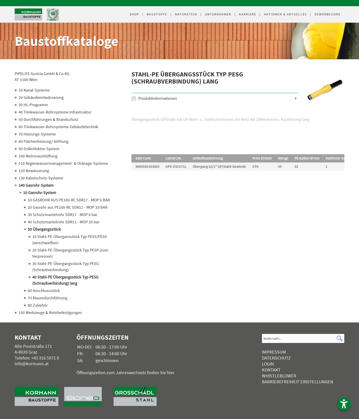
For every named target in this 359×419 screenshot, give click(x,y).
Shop (134, 14)
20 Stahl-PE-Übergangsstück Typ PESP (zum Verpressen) (70, 253)
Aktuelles (285, 14)
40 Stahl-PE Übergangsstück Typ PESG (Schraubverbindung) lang (65, 280)
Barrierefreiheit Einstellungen (297, 381)
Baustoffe (157, 14)
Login (268, 364)
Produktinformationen (157, 98)
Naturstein (186, 14)
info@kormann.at (32, 363)
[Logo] (28, 14)
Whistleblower (279, 375)
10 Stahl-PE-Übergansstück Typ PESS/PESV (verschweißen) (69, 239)
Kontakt (271, 370)
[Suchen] (339, 338)
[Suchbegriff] (303, 338)
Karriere (247, 14)
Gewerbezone (327, 14)
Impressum (274, 352)
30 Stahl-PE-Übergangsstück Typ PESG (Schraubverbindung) (65, 266)
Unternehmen (218, 14)
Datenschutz (276, 358)
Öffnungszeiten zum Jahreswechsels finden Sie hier (125, 372)
